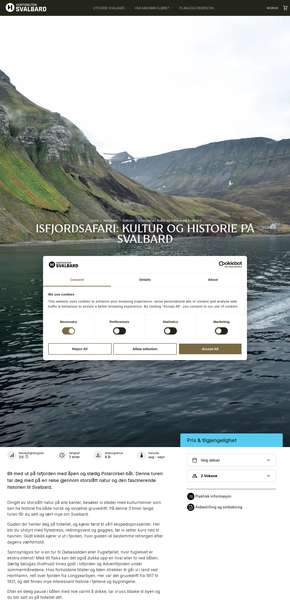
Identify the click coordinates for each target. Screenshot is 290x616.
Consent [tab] (77, 280)
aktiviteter (110, 220)
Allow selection (145, 349)
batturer (129, 220)
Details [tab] (145, 280)
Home (94, 220)
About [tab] (213, 280)
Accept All (210, 349)
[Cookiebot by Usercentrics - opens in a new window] (222, 264)
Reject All (80, 349)
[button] (231, 496)
